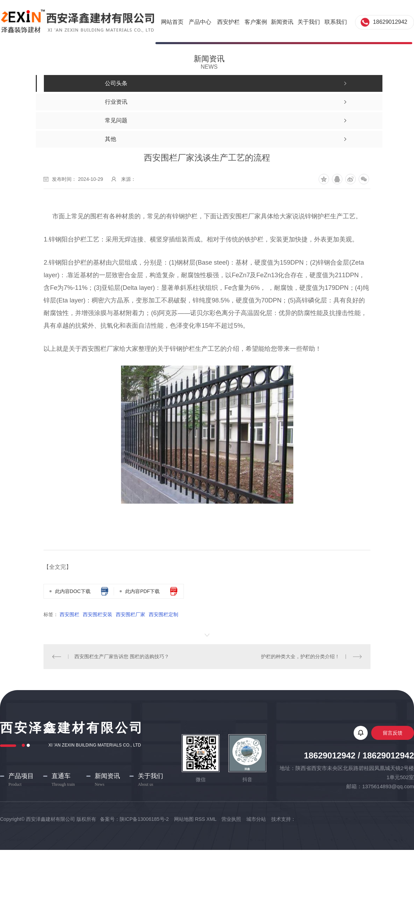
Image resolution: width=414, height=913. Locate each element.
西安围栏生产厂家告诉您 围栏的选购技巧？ (121, 656)
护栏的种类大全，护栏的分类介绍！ (300, 656)
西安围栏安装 (97, 614)
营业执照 (231, 819)
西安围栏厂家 (130, 614)
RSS (200, 819)
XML (211, 819)
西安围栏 (69, 614)
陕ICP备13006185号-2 (145, 819)
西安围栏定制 (163, 614)
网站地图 (184, 819)
